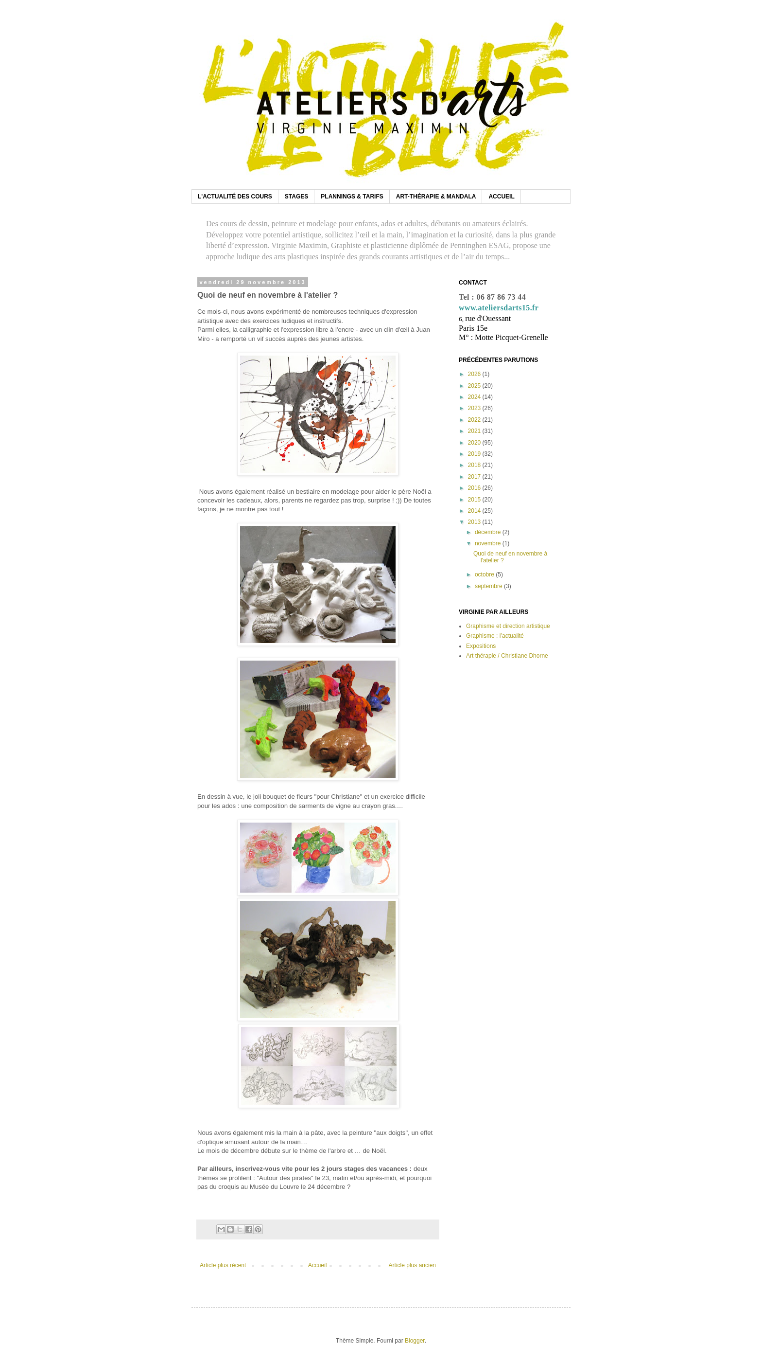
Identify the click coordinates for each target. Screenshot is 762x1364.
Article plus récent (223, 1265)
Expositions (481, 646)
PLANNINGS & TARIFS (352, 196)
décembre (488, 532)
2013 (475, 522)
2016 (475, 488)
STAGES (296, 196)
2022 (475, 419)
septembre (489, 586)
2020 (475, 442)
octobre (485, 574)
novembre (488, 543)
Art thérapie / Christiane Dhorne (507, 655)
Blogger (415, 1340)
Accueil (317, 1265)
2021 (475, 431)
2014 (475, 510)
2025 (475, 385)
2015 (475, 499)
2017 (475, 476)
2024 (475, 397)
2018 (475, 465)
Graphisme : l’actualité (495, 635)
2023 (475, 408)
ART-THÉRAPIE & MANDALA (436, 196)
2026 (475, 374)
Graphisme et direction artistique (508, 626)
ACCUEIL (501, 196)
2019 (475, 453)
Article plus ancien (412, 1265)
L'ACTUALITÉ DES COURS (235, 196)
